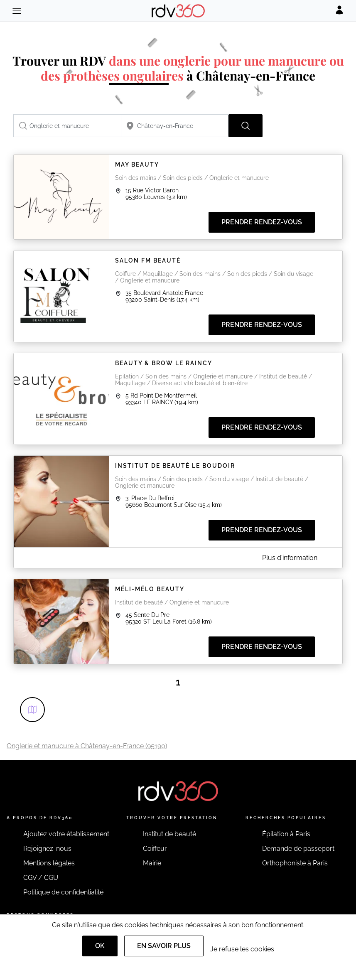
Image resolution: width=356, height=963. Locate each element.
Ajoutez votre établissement (66, 834)
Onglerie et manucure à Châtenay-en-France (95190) (87, 746)
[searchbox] (67, 125)
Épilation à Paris (286, 834)
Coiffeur (155, 848)
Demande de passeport (298, 848)
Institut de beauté (169, 834)
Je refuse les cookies (242, 949)
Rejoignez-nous (47, 848)
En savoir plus (164, 946)
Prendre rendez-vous (261, 222)
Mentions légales (49, 863)
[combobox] (67, 125)
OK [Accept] (100, 946)
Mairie (152, 863)
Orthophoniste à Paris (295, 863)
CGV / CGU (40, 878)
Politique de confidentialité (63, 892)
